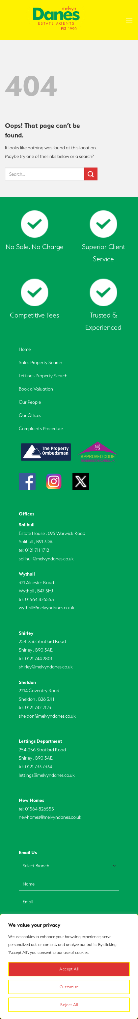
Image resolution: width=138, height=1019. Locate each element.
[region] (69, 966)
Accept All (68, 968)
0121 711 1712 (37, 550)
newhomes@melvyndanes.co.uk (50, 817)
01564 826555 (39, 599)
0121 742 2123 (38, 707)
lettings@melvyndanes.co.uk (47, 775)
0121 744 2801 (38, 658)
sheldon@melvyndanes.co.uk (47, 716)
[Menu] (129, 20)
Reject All (69, 1004)
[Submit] (90, 174)
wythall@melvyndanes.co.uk (46, 607)
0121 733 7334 (38, 766)
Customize (69, 986)
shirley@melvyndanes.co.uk (46, 666)
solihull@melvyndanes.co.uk (46, 558)
